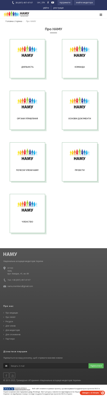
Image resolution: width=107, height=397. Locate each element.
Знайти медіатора (84, 2)
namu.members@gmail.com (20, 286)
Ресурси (9, 321)
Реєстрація (58, 7)
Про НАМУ (10, 317)
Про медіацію (11, 312)
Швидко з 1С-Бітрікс (90, 393)
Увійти (46, 7)
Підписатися (96, 365)
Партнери (10, 338)
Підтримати (65, 2)
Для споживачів (12, 334)
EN (43, 2)
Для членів (10, 325)
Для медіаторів (12, 330)
